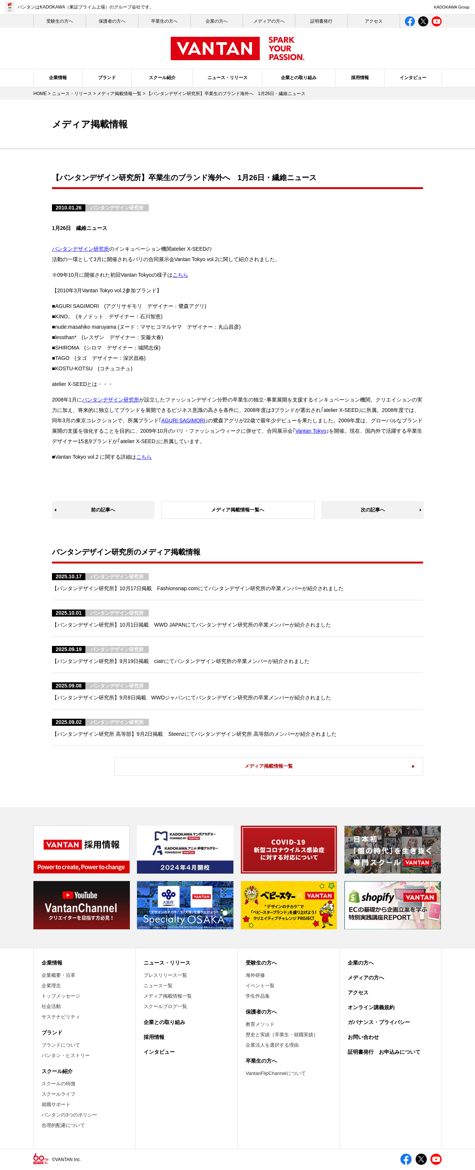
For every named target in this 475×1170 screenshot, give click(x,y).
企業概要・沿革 (58, 975)
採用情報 (360, 77)
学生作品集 (258, 996)
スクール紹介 (162, 77)
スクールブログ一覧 (165, 1006)
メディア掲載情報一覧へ (237, 510)
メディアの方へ (269, 21)
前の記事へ (103, 510)
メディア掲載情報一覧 (119, 93)
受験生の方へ (261, 963)
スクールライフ (58, 1094)
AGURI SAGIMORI (183, 420)
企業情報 (58, 77)
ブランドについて (61, 1045)
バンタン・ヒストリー (66, 1055)
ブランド (107, 77)
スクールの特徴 (58, 1083)
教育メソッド (260, 1024)
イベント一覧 (260, 985)
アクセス (374, 21)
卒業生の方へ (164, 21)
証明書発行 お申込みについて (384, 1052)
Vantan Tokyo (311, 431)
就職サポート (56, 1104)
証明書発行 (321, 21)
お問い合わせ (363, 1037)
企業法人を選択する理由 (272, 1045)
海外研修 (255, 975)
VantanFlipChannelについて (276, 1073)
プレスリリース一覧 (165, 975)
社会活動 (51, 1006)
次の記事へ (373, 510)
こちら (180, 275)
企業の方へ (217, 21)
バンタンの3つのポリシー (69, 1115)
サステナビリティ (61, 1017)
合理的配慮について (63, 1125)
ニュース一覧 (158, 985)
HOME (40, 93)
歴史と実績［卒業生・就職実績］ (282, 1034)
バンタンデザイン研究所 (80, 249)
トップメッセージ (61, 996)
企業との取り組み (299, 77)
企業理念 (51, 985)
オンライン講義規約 (371, 1007)
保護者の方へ (112, 21)
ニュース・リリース (227, 77)
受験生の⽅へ (59, 21)
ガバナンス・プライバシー (379, 1022)
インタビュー (413, 77)
